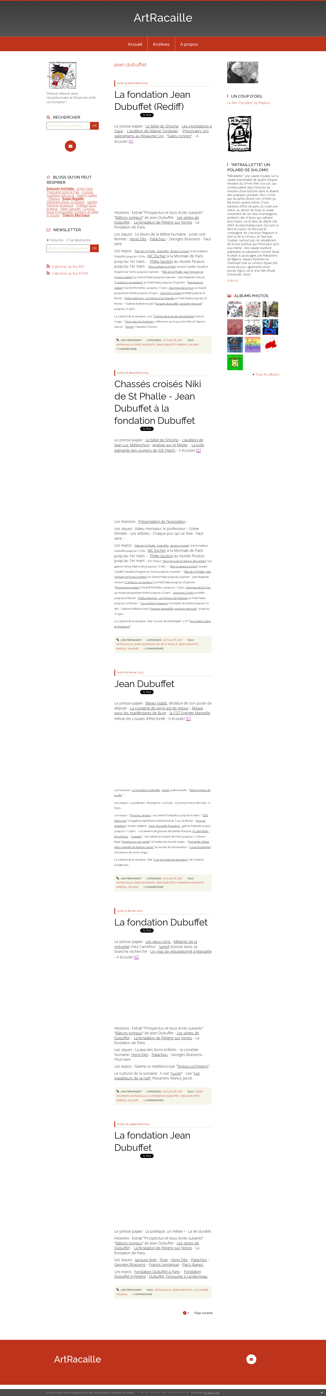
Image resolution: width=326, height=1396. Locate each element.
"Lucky (175, 1073)
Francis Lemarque (164, 1264)
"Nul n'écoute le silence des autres (184, 561)
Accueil (135, 44)
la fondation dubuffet (163, 1095)
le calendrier (201, 831)
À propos (189, 44)
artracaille (124, 344)
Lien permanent (129, 340)
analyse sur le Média (169, 444)
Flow (164, 1259)
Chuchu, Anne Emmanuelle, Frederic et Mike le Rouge (72, 211)
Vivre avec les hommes (139, 321)
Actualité (170, 340)
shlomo (193, 344)
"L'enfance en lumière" (128, 282)
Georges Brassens (130, 1264)
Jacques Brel (146, 1259)
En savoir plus (212, 1392)
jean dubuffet (165, 344)
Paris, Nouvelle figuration (165, 826)
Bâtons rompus (129, 217)
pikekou (182, 344)
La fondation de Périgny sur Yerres (163, 222)
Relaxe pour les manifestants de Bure (158, 710)
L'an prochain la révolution (171, 859)
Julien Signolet (71, 208)
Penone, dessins (140, 815)
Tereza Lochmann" (193, 1066)
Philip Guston (161, 261)
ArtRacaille (163, 17)
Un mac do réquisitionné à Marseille (181, 951)
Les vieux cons (158, 941)
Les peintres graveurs (154, 603)
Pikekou (54, 198)
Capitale (136, 836)
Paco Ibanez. (193, 1264)
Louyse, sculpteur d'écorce (70, 193)
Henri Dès (138, 238)
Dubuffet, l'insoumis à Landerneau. (178, 1276)
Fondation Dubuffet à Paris (157, 1271)
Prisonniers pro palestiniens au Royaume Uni (161, 133)
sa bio (165, 790)
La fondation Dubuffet (146, 790)
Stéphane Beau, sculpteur (66, 202)
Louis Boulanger (200, 847)
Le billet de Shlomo (162, 126)
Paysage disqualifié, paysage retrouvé (178, 303)
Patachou (158, 238)
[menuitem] (134, 44)
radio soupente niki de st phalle (155, 644)
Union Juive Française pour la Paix (70, 190)
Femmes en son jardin (136, 842)
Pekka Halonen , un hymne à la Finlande (149, 298)
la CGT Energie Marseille (189, 712)
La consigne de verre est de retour (159, 708)
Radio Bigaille (73, 198)
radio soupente (144, 344)
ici (198, 449)
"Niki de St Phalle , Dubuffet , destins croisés (161, 251)
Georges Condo (171, 293)
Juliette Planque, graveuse (72, 203)
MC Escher (157, 255)
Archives (161, 44)
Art (180, 340)
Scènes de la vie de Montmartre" (174, 316)
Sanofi (164, 946)
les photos (121, 836)
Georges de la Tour (181, 288)
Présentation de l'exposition (161, 521)
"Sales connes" (179, 135)
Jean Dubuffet (144, 683)
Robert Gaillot (87, 195)
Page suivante (203, 1313)
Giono (130, 327)
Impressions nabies (127, 587)
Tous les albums (267, 374)
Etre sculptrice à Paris (162, 266)
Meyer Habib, (157, 703)
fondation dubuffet (190, 882)
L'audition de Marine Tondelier (152, 130)
